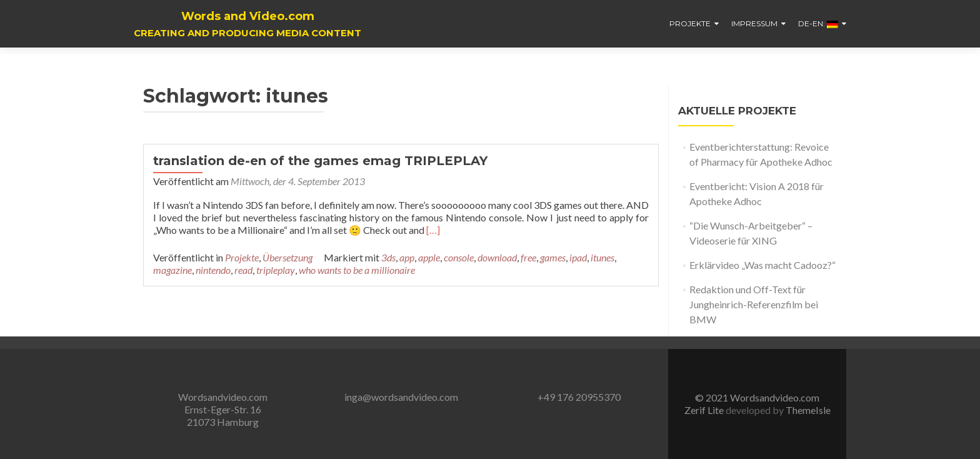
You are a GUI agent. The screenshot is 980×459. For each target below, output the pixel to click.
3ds (388, 257)
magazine (172, 270)
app (406, 257)
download (497, 257)
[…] (433, 230)
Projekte (690, 23)
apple (429, 257)
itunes (602, 257)
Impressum (754, 23)
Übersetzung (287, 257)
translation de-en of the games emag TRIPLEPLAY (320, 160)
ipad (578, 257)
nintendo (213, 270)
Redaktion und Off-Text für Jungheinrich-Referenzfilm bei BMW (753, 304)
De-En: (818, 23)
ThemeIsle (808, 410)
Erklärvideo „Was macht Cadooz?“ (762, 265)
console (459, 257)
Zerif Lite (705, 410)
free (528, 257)
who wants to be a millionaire (357, 270)
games (553, 257)
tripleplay (275, 270)
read (243, 270)
